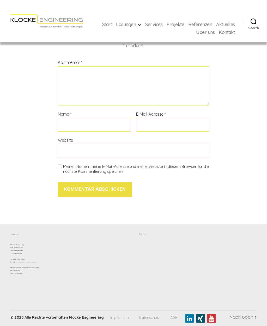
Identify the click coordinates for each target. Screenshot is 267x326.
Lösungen (149, 24)
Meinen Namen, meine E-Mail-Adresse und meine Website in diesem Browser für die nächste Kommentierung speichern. (136, 169)
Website (65, 140)
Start (130, 24)
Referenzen (223, 24)
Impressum (119, 317)
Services (176, 24)
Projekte (198, 24)
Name (64, 114)
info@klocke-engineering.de (26, 262)
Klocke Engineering (86, 317)
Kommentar (70, 62)
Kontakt (227, 32)
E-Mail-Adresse (151, 114)
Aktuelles (182, 32)
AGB (174, 317)
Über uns (205, 32)
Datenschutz (149, 317)
